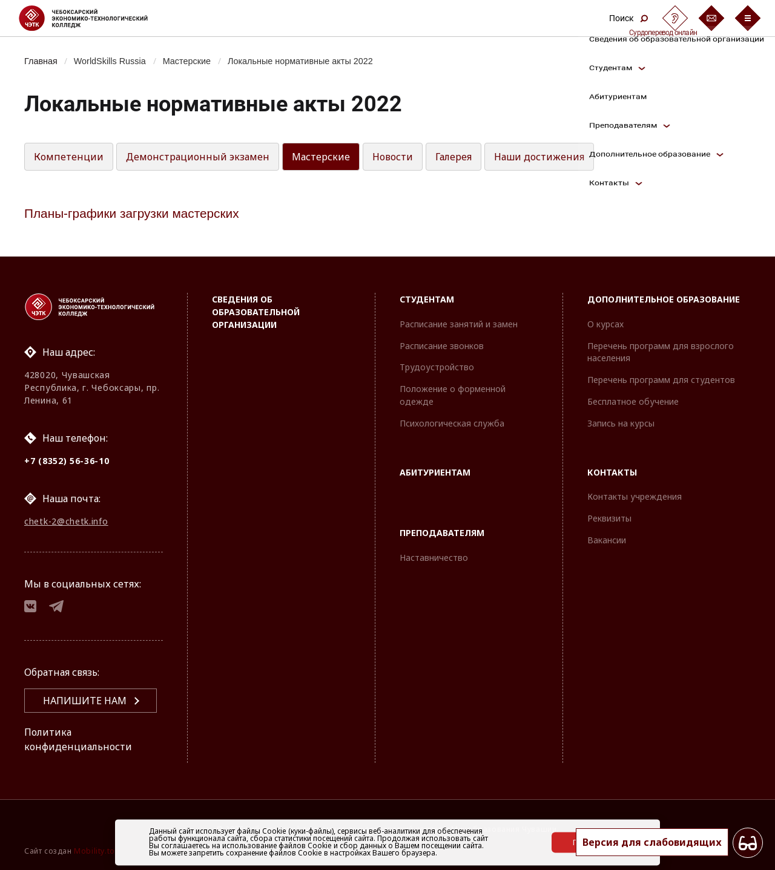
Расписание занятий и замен (459, 324)
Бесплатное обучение (633, 401)
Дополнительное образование (663, 299)
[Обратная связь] (711, 18)
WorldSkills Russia (110, 61)
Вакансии (606, 540)
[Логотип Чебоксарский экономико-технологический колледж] (93, 18)
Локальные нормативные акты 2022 (300, 61)
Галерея (453, 156)
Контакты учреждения (634, 496)
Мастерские (187, 61)
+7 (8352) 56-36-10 (67, 460)
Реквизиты (609, 518)
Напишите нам (85, 700)
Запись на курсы (621, 423)
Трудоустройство (437, 367)
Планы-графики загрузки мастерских (131, 213)
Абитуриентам (435, 472)
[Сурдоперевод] (675, 18)
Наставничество (434, 557)
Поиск (628, 18)
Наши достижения (539, 156)
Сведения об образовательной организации (256, 311)
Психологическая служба (452, 423)
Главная (41, 61)
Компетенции (69, 156)
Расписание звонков (442, 346)
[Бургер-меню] (747, 18)
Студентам (427, 299)
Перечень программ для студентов (661, 379)
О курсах (605, 324)
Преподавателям (442, 532)
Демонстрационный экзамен (197, 156)
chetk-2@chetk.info (66, 521)
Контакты (612, 472)
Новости (392, 156)
